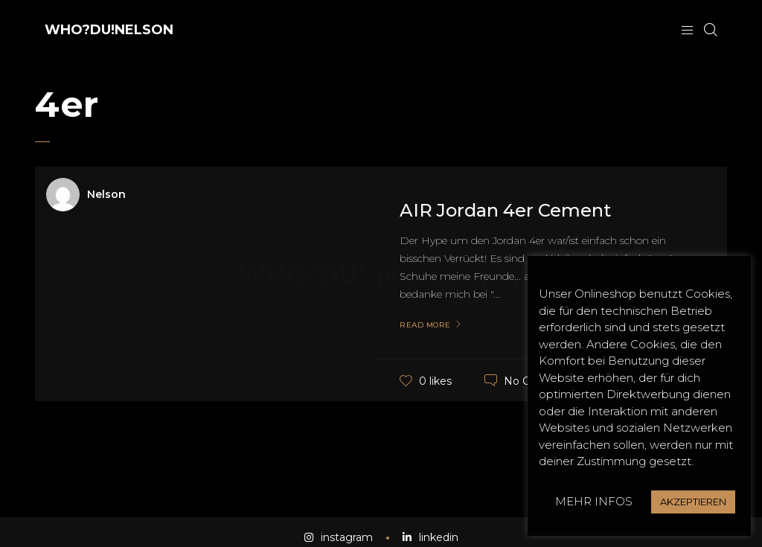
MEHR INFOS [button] (594, 501)
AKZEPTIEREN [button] (693, 502)
